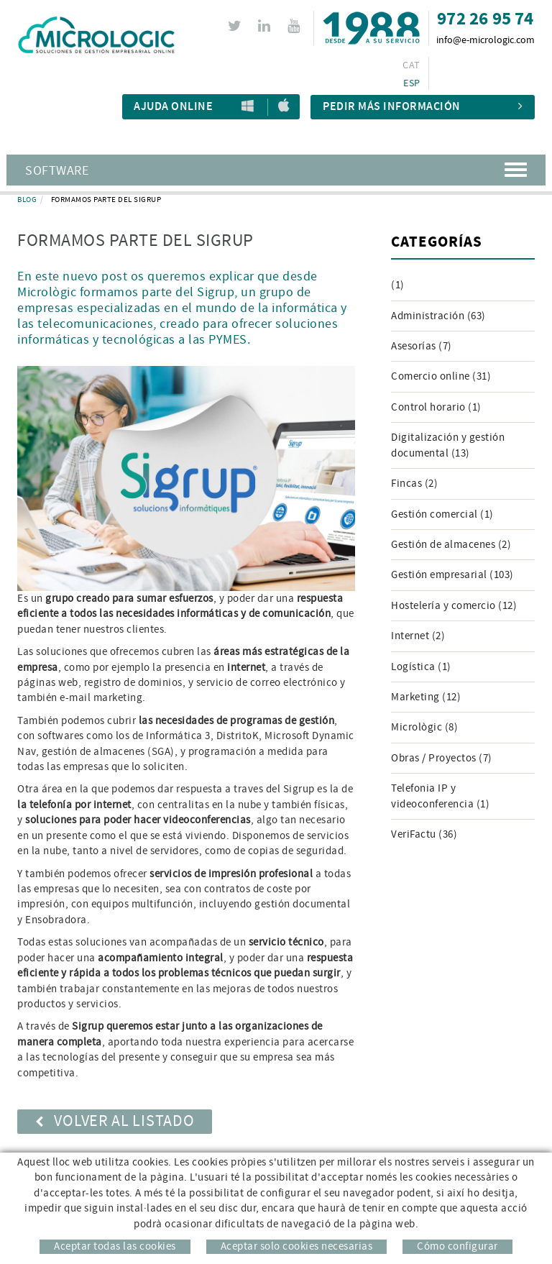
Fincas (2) (414, 483)
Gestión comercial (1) (442, 514)
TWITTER (237, 26)
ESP (411, 83)
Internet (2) (418, 636)
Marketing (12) (426, 697)
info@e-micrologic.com (485, 40)
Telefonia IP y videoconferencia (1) (440, 796)
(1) (398, 285)
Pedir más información (423, 106)
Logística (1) (421, 667)
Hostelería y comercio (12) (454, 606)
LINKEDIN (266, 26)
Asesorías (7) (421, 346)
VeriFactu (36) (424, 834)
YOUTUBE (296, 26)
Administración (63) (438, 316)
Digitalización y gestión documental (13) (448, 445)
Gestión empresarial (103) (452, 575)
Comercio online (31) (441, 376)
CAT (411, 65)
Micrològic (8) (424, 727)
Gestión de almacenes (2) (451, 544)
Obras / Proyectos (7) (441, 758)
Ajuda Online (173, 106)
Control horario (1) (436, 407)
